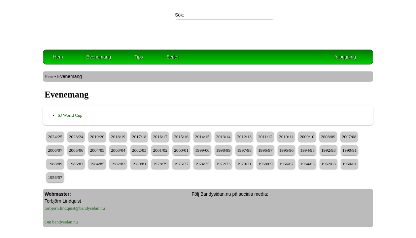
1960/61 (349, 163)
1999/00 (202, 150)
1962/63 (328, 163)
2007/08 (349, 136)
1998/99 (223, 150)
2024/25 (55, 136)
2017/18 (139, 136)
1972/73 (223, 163)
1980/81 (139, 163)
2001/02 (160, 150)
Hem (58, 57)
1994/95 (307, 150)
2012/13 (244, 136)
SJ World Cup (70, 115)
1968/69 (265, 163)
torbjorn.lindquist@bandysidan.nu (75, 208)
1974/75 (202, 163)
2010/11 (286, 136)
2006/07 (55, 150)
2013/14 (223, 136)
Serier (172, 57)
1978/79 (160, 163)
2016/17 (160, 136)
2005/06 (76, 150)
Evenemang (99, 57)
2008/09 (328, 136)
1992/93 (328, 150)
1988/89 (55, 163)
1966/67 (286, 163)
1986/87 (76, 163)
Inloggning (345, 57)
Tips (138, 57)
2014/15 (202, 136)
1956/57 (55, 177)
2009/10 (307, 136)
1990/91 (349, 150)
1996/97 (265, 150)
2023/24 (76, 136)
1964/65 (307, 163)
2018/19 (118, 136)
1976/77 (181, 163)
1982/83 (118, 163)
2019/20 (97, 136)
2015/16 (181, 136)
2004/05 (97, 150)
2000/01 (181, 150)
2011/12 (265, 136)
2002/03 (139, 150)
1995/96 (286, 150)
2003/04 (118, 150)
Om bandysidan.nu (61, 221)
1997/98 (244, 150)
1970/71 (244, 163)
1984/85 (97, 163)
